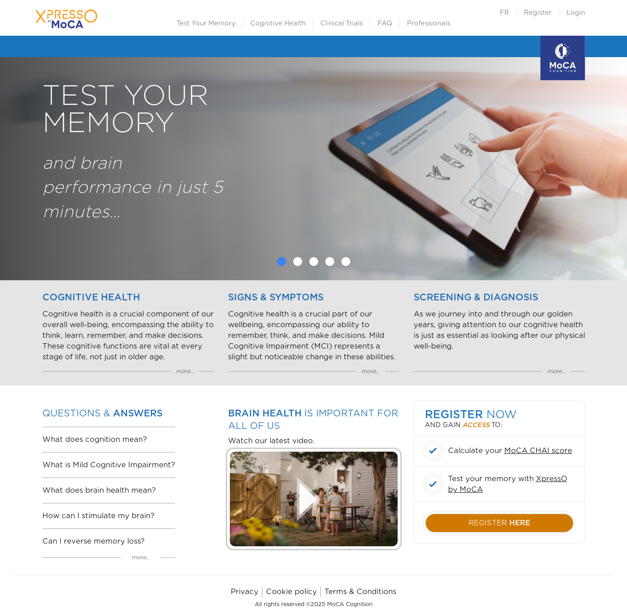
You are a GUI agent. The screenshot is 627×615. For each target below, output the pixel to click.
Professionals (428, 23)
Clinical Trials (341, 23)
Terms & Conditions (360, 591)
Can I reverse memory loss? (93, 541)
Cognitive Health (278, 23)
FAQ (385, 23)
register (499, 523)
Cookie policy (291, 591)
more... (185, 371)
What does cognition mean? (94, 439)
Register (538, 12)
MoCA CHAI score (538, 450)
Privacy (244, 591)
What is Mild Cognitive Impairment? (108, 465)
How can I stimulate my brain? (98, 515)
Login (575, 12)
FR (504, 12)
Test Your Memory (206, 23)
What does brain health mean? (99, 490)
